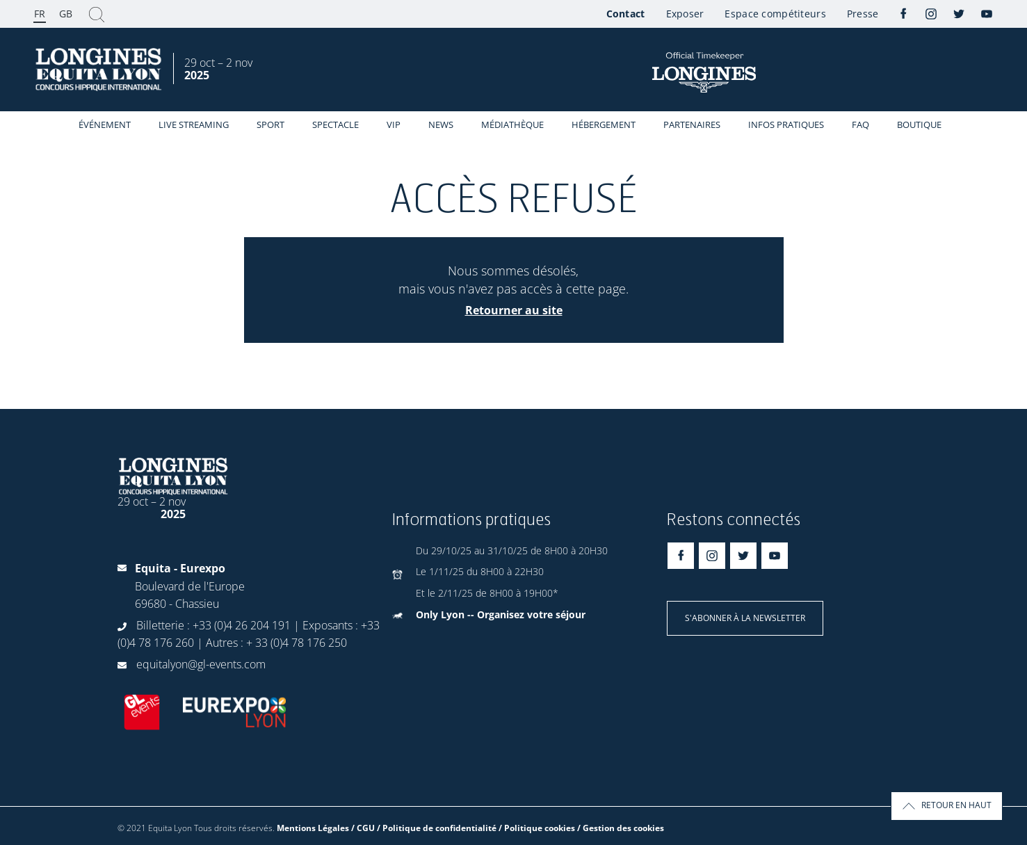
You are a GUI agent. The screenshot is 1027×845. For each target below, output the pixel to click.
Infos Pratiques (786, 124)
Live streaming (194, 124)
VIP (394, 124)
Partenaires (691, 124)
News (440, 124)
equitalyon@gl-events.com (201, 664)
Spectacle (335, 124)
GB (65, 13)
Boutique (919, 124)
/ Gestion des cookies (620, 828)
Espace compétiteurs (775, 13)
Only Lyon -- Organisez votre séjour (500, 614)
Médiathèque (512, 124)
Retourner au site (514, 310)
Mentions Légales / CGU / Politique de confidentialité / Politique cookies (426, 828)
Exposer (685, 13)
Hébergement (604, 124)
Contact (625, 13)
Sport (270, 124)
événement (105, 124)
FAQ (860, 124)
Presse (863, 13)
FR (39, 13)
